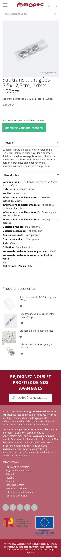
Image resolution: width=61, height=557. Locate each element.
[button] (21, 306)
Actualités (11, 474)
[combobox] (30, 14)
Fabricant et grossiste (17, 466)
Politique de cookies (16, 495)
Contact (10, 481)
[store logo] (30, 4)
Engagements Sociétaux (19, 470)
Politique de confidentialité (20, 492)
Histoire (10, 477)
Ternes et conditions (17, 488)
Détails (8, 143)
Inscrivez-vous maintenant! (24, 128)
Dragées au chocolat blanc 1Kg (36, 330)
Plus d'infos (11, 175)
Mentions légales (15, 484)
